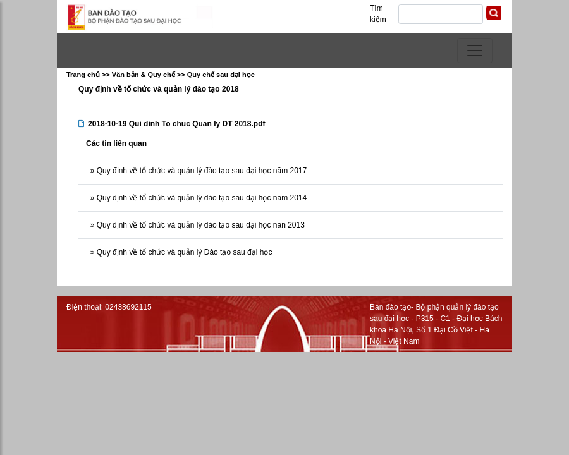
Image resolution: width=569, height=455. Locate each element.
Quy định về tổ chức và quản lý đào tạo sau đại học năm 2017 (200, 170)
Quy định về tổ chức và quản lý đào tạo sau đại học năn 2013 (199, 225)
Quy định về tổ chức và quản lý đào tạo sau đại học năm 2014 (200, 197)
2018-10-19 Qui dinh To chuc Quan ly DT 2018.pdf (177, 123)
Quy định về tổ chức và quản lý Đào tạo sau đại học (183, 252)
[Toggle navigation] (475, 50)
